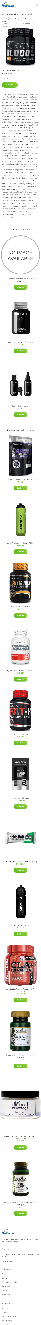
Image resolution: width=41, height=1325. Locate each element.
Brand (14, 70)
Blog (3, 1308)
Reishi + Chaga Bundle (20, 406)
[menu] (36, 4)
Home (4, 21)
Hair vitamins (6, 1286)
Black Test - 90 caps (20, 798)
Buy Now (9, 85)
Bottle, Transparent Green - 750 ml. (20, 543)
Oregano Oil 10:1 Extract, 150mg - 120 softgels (20, 1056)
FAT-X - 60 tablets (20, 734)
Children (5, 1278)
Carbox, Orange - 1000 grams (20, 479)
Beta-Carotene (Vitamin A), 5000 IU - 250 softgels (20, 1203)
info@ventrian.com (9, 1261)
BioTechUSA (21, 70)
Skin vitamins (6, 1294)
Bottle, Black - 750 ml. (20, 925)
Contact (5, 1312)
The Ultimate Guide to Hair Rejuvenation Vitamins (21, 280)
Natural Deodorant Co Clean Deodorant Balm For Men (20, 1137)
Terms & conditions (9, 1316)
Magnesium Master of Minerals (20, 342)
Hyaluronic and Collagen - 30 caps (20, 670)
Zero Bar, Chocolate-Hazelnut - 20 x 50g (20, 862)
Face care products (9, 1282)
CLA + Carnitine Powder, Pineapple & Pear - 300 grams (20, 990)
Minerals (5, 1290)
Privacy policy (7, 1321)
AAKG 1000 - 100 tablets (20, 607)
